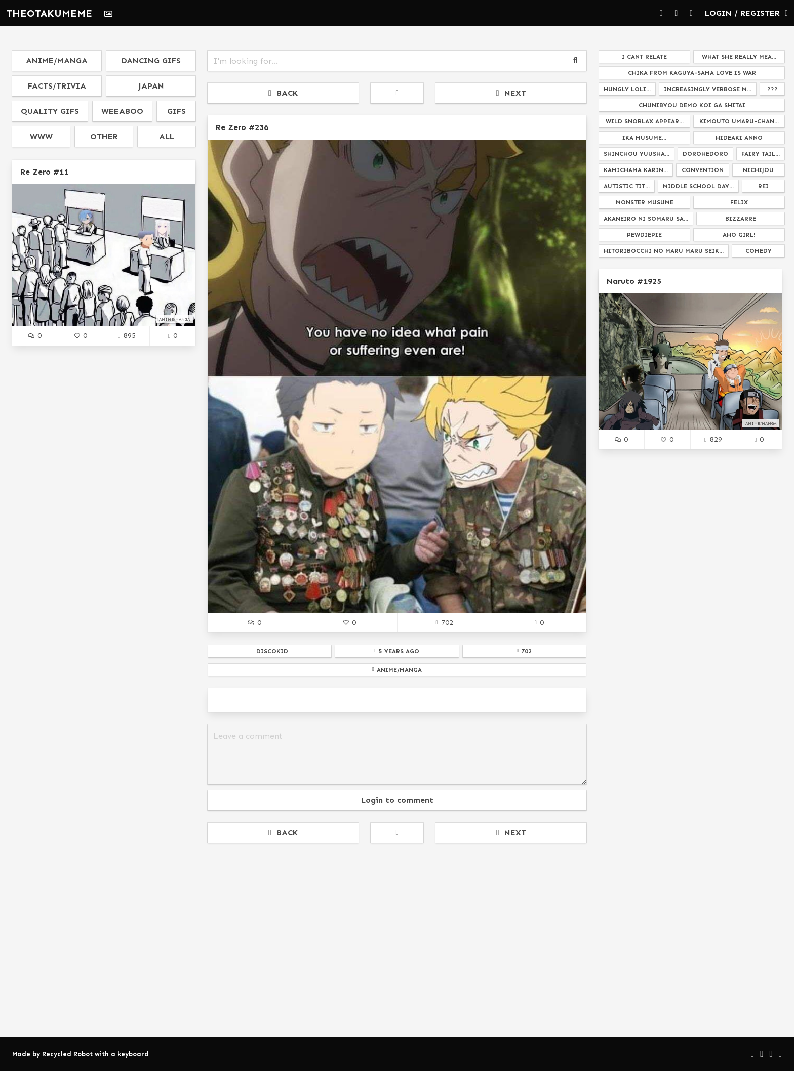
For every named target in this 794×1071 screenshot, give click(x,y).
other (104, 136)
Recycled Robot (67, 1054)
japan (151, 86)
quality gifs (50, 111)
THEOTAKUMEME (49, 13)
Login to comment (397, 800)
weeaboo (122, 111)
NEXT (511, 93)
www (41, 136)
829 (713, 439)
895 (126, 335)
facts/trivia (57, 86)
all (166, 136)
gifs (176, 111)
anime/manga (57, 60)
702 (444, 622)
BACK (283, 93)
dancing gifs (151, 60)
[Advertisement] (397, 926)
